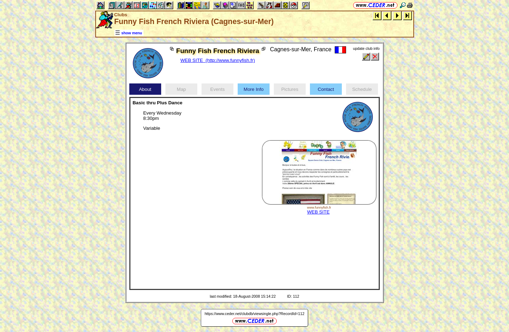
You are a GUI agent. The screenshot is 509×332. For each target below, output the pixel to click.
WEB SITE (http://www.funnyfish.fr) (217, 60)
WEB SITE (318, 212)
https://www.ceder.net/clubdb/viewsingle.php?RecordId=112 (255, 313)
